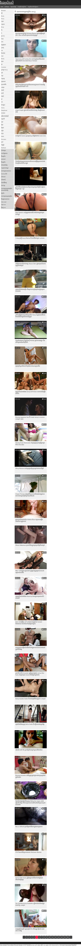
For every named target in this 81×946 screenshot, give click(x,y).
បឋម (2, 6)
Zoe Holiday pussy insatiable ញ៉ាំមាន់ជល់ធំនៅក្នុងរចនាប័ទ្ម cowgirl (29, 904)
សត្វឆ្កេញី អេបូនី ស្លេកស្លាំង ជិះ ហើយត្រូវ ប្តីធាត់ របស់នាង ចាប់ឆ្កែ (29, 930)
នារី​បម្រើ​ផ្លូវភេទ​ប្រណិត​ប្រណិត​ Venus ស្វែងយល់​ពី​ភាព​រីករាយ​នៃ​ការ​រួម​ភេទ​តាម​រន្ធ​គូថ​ (30, 316)
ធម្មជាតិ (3, 119)
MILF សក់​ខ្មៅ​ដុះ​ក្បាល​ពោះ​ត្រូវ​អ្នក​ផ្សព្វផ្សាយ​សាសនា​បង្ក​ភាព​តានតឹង (29, 571)
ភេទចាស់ (3, 159)
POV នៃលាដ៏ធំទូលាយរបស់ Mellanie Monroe (28, 852)
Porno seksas (10, 945)
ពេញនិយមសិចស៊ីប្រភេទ (33, 6)
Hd (2, 50)
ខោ (2, 102)
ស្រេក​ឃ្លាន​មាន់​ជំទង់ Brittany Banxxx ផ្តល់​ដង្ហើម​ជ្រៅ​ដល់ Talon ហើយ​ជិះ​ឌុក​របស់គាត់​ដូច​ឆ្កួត (30, 34)
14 (61, 937)
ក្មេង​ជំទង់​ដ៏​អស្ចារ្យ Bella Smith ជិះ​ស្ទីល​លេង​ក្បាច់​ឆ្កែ (29, 724)
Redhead (3, 148)
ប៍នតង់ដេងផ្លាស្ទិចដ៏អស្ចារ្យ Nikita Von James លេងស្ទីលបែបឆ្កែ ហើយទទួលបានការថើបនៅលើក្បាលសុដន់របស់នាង (30, 802)
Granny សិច (4, 174)
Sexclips (29, 945)
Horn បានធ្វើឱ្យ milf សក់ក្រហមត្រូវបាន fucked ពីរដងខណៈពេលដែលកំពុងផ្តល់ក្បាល (28, 623)
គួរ (1, 64)
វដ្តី (1, 13)
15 (64, 937)
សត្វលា (3, 24)
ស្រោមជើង (3, 84)
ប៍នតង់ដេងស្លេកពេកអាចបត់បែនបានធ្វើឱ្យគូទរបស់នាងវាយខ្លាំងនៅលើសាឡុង (30, 162)
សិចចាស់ (3, 176)
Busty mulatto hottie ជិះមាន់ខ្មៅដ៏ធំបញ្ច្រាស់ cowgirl (30, 699)
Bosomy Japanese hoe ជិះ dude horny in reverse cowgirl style (30, 418)
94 (67, 937)
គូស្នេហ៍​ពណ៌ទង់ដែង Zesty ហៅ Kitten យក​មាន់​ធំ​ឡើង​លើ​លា (30, 392)
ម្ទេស (2, 61)
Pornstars (3, 139)
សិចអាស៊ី (3, 179)
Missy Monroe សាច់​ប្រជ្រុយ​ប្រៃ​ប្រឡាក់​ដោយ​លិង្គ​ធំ (29, 468)
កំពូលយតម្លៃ (13, 6)
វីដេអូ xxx (3, 207)
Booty (2, 58)
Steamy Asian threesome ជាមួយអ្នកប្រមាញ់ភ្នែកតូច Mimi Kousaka (30, 443)
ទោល (2, 136)
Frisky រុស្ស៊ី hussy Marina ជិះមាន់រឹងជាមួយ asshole (29, 238)
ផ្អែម (2, 124)
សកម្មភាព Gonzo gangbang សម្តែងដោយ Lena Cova (30, 136)
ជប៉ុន (2, 133)
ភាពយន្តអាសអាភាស (6, 171)
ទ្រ (1, 99)
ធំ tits (2, 27)
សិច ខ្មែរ (3, 185)
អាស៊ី (2, 93)
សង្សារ (2, 87)
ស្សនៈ (2, 21)
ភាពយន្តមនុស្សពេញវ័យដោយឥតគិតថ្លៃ (6, 189)
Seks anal (3, 202)
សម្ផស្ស (3, 78)
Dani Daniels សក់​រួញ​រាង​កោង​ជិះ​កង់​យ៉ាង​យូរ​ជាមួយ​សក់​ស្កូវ (29, 213)
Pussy (2, 18)
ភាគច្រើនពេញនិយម (22, 6)
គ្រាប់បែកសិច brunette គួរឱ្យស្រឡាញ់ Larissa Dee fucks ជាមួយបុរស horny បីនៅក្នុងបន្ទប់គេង (29, 674)
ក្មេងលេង (3, 81)
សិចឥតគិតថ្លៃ (4, 165)
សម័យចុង (7, 6)
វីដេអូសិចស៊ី (7, 2)
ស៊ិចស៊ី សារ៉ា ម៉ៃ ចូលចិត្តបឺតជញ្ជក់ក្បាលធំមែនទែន (28, 750)
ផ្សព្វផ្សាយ (3, 44)
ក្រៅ (2, 142)
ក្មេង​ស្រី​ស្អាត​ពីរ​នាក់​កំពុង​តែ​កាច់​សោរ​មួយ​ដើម (27, 366)
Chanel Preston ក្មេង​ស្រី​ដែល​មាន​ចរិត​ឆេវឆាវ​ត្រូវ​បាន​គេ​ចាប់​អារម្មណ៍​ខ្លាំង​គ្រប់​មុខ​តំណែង (30, 495)
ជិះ (2, 30)
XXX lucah (62, 945)
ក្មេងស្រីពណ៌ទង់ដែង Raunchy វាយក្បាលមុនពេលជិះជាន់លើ (29, 597)
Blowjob (3, 10)
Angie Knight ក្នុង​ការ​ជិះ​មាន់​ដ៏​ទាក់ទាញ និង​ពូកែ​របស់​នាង (30, 111)
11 (52, 937)
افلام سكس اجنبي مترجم (37, 945)
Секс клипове (3, 945)
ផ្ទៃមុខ (2, 127)
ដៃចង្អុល (3, 105)
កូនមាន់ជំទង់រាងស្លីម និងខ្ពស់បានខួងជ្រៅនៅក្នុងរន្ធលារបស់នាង (30, 290)
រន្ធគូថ (2, 96)
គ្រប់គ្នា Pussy (4, 69)
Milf (2, 56)
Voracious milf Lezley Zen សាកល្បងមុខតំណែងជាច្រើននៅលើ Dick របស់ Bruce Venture (30, 60)
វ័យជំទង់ (3, 53)
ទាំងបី (2, 90)
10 (49, 937)
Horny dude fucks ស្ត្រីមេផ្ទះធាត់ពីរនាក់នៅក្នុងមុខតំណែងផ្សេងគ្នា (29, 878)
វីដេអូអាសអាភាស (5, 199)
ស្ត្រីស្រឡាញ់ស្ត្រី (4, 116)
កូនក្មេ (2, 47)
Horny (2, 108)
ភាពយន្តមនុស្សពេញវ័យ (6, 196)
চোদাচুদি (25, 945)
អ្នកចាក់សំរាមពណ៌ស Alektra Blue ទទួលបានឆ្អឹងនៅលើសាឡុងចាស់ (29, 520)
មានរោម (3, 113)
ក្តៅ (2, 72)
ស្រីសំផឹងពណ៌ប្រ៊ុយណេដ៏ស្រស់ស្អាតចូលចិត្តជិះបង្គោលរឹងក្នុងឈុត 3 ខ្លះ (30, 188)
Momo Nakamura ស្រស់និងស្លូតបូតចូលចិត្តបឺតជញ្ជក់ (30, 545)
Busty (2, 16)
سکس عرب (45, 945)
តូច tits (3, 36)
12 (55, 937)
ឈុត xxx (3, 204)
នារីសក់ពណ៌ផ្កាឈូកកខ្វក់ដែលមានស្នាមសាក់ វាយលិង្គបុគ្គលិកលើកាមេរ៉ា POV (30, 85)
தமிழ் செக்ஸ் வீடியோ (54, 945)
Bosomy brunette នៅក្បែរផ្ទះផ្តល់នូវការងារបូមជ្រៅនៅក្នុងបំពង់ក (30, 776)
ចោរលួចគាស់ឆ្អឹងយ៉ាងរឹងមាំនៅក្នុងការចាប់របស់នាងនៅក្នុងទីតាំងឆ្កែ (30, 648)
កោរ (2, 41)
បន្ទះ (2, 75)
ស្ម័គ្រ (2, 130)
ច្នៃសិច (2, 193)
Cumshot (3, 67)
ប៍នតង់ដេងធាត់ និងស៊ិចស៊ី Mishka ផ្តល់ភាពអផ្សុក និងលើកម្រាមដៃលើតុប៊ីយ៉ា (30, 341)
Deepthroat (4, 110)
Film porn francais (18, 945)
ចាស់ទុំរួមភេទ (4, 153)
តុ (1, 33)
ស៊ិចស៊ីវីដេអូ (4, 182)
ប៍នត (2, 39)
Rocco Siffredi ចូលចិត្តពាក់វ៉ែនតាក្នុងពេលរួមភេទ (28, 826)
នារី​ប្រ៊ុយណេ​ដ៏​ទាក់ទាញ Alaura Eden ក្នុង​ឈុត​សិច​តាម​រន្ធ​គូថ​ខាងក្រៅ (30, 264)
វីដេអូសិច (3, 156)
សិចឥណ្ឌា (3, 150)
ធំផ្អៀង (2, 145)
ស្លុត (2, 122)
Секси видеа (68, 945)
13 (58, 937)
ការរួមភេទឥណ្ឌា (5, 168)
